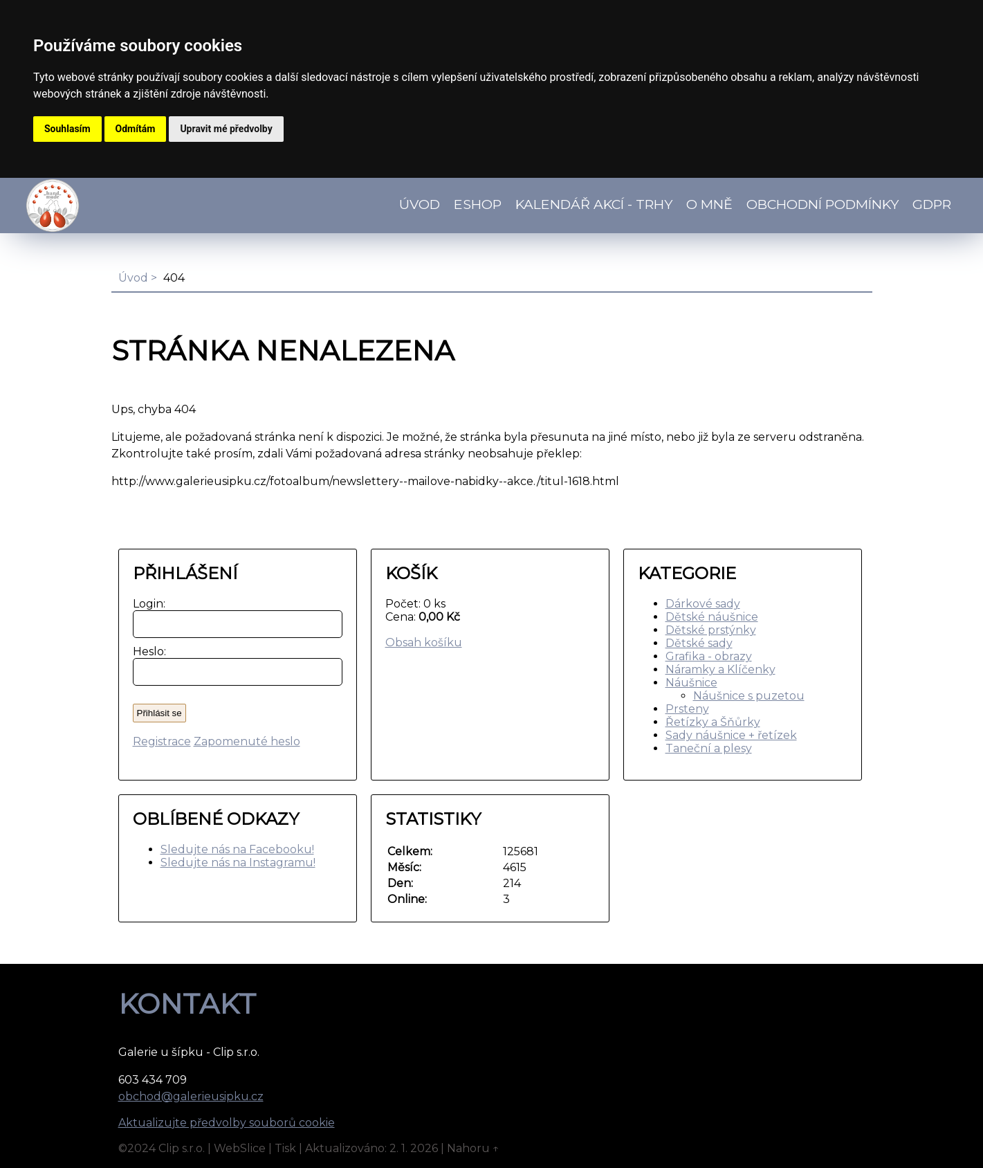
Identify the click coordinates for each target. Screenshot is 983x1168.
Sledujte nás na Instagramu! (237, 862)
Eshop (478, 204)
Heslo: (146, 651)
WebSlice (240, 1148)
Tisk (285, 1148)
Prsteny (687, 708)
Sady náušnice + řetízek (731, 735)
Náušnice (691, 682)
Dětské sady (699, 643)
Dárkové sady (702, 603)
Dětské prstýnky (710, 630)
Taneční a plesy (708, 748)
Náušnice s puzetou (749, 695)
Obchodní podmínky (822, 204)
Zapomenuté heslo (247, 741)
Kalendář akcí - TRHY (593, 204)
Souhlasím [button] (67, 128)
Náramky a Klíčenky (720, 669)
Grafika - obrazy (708, 656)
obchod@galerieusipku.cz (191, 1096)
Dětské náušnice (711, 616)
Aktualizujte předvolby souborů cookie (226, 1122)
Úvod (419, 204)
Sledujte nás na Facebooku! (237, 849)
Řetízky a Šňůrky (712, 722)
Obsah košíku (423, 642)
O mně (709, 204)
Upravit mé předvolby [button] (226, 128)
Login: (146, 603)
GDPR (931, 204)
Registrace (162, 741)
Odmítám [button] (136, 128)
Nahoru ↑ (473, 1148)
